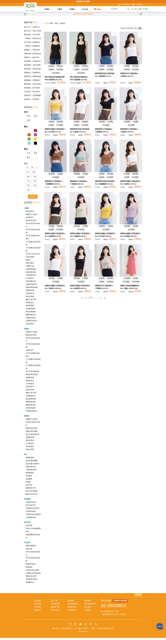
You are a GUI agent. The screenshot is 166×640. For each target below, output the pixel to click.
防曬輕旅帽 (30, 458)
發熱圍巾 (29, 476)
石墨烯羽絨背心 (31, 321)
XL (28, 172)
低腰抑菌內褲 (31, 272)
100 (34, 177)
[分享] (95, 624)
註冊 (140, 9)
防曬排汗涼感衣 (31, 214)
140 (34, 186)
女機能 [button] (59, 9)
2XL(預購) (136, 282)
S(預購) (102, 66)
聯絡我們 (37, 610)
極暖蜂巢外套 (31, 315)
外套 (35, 153)
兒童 (28, 120)
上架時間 (123, 28)
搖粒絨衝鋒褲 (31, 312)
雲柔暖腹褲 (30, 305)
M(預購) (110, 66)
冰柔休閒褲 (30, 257)
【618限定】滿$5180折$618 (83, 14)
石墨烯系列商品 (31, 579)
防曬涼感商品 (31, 564)
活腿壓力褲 (30, 266)
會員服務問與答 (90, 604)
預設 (135, 28)
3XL (28, 177)
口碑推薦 (37, 604)
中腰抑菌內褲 (31, 275)
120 (34, 181)
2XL (33, 172)
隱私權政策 (72, 610)
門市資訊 (137, 4)
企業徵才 (87, 610)
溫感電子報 (55, 607)
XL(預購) (110, 69)
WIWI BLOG (55, 610)
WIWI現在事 (55, 604)
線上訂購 (54, 601)
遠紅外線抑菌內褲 (32, 371)
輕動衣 (28, 260)
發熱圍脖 (29, 479)
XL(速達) (60, 69)
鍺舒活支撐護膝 (31, 491)
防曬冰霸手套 (31, 467)
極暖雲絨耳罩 (31, 488)
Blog (97, 9)
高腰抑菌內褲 (31, 281)
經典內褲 (29, 549)
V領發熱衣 (29, 217)
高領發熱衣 (30, 293)
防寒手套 (29, 485)
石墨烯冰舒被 (31, 502)
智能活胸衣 (30, 263)
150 (28, 190)
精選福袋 (29, 567)
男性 (28, 116)
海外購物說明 (73, 604)
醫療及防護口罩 (31, 494)
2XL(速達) (55, 73)
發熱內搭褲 (30, 296)
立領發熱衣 (30, 278)
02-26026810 (124, 4)
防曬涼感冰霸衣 (31, 428)
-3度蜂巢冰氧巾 (31, 470)
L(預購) (76, 69)
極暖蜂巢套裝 (31, 402)
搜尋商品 (32, 197)
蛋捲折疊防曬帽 (31, 461)
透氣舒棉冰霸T (31, 220)
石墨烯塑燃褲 (31, 269)
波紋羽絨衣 (30, 324)
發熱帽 (28, 482)
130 (28, 186)
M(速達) (60, 66)
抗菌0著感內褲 (31, 284)
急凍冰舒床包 (31, 505)
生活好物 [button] (84, 9)
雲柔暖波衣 (30, 303)
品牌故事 (37, 601)
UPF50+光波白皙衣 (33, 254)
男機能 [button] (46, 9)
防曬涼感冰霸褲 (31, 431)
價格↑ (140, 28)
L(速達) (51, 69)
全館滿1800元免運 (83, 1)
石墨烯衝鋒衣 (31, 309)
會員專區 (87, 601)
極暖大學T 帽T (31, 299)
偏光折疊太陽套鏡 (32, 464)
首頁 (46, 23)
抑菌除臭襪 (30, 290)
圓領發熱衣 (30, 211)
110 (28, 181)
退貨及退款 (72, 607)
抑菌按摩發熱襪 (31, 287)
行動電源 (29, 525)
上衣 (28, 153)
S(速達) (51, 66)
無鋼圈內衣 (30, 582)
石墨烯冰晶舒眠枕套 (33, 514)
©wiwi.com (83, 631)
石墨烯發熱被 (31, 517)
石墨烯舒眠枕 (31, 511)
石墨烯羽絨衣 (31, 318)
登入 (134, 9)
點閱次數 (130, 28)
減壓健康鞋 (30, 473)
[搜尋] (128, 8)
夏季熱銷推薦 (31, 546)
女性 (35, 116)
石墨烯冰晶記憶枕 (32, 508)
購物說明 (71, 601)
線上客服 (87, 607)
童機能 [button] (72, 9)
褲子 (28, 157)
